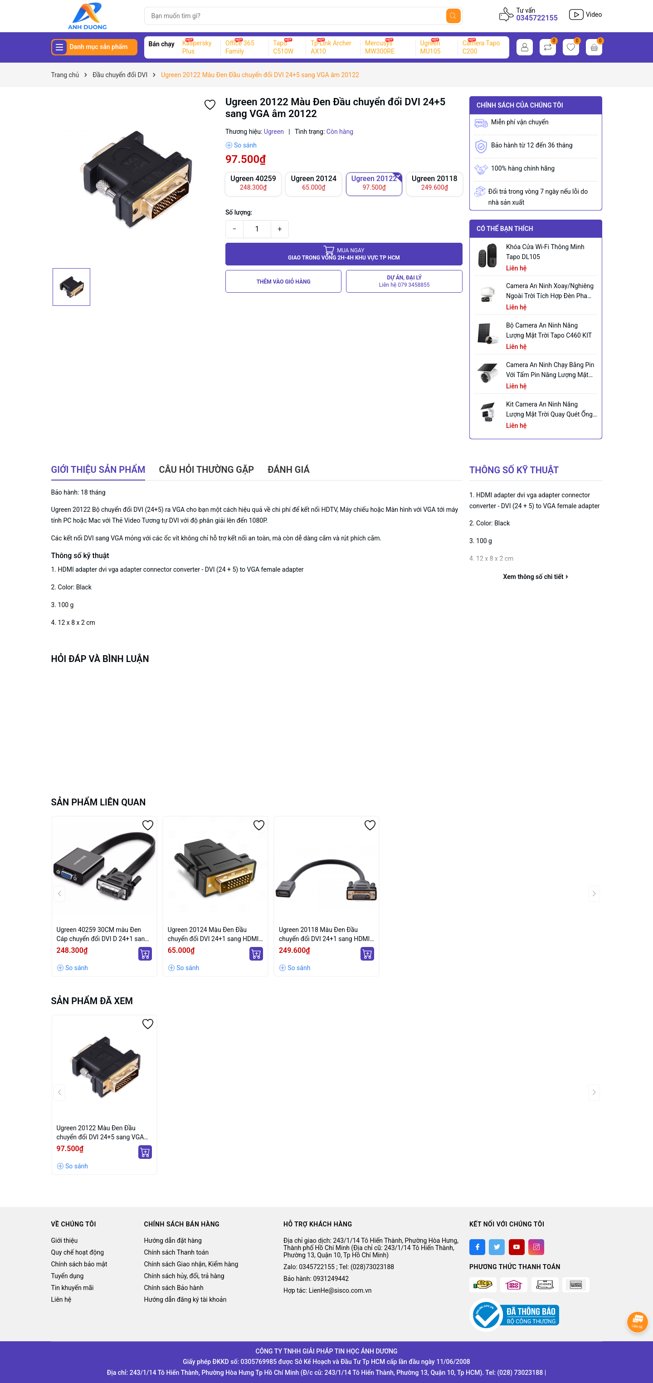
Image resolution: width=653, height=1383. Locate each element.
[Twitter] (497, 1247)
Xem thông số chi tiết (535, 577)
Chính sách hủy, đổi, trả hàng (184, 1276)
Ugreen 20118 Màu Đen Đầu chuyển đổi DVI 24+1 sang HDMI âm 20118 (324, 934)
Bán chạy (162, 44)
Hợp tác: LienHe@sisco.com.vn (327, 1290)
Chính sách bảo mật (79, 1264)
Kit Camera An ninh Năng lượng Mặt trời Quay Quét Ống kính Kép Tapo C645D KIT (549, 410)
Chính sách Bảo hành (174, 1287)
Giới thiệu (64, 1240)
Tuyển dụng (67, 1276)
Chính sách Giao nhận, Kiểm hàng (191, 1264)
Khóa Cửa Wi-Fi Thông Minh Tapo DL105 (545, 251)
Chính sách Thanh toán (176, 1252)
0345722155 (536, 18)
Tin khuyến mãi (72, 1287)
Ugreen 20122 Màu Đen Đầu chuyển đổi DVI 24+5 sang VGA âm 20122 (100, 1133)
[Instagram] (536, 1247)
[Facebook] (477, 1247)
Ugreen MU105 (430, 47)
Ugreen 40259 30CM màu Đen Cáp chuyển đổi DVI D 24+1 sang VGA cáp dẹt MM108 (103, 934)
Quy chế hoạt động (77, 1252)
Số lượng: (239, 212)
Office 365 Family (239, 47)
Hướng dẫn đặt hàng (173, 1240)
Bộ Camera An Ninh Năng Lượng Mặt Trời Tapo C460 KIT (549, 330)
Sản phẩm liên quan (98, 802)
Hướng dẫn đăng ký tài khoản (185, 1299)
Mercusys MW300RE (380, 47)
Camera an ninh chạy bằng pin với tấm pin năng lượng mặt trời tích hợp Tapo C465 (550, 370)
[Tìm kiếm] (453, 16)
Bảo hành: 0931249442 (316, 1278)
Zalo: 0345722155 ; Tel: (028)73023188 (338, 1266)
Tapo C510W (283, 47)
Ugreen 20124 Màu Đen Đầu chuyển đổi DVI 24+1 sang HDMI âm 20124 (213, 934)
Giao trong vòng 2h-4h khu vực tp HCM (344, 254)
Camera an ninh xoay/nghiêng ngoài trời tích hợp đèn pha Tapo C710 (550, 291)
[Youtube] (517, 1247)
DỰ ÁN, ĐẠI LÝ (404, 282)
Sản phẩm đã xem (92, 1001)
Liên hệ (61, 1299)
